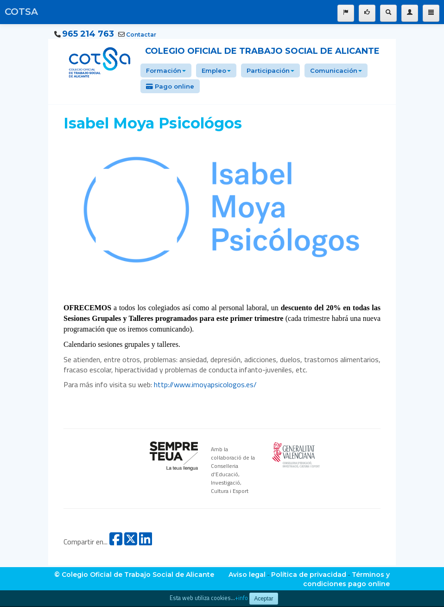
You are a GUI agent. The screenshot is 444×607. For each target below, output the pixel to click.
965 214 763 (88, 34)
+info (241, 598)
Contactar (141, 34)
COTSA (21, 11)
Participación (270, 70)
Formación (166, 70)
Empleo (216, 70)
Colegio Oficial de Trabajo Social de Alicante (262, 51)
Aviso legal (247, 574)
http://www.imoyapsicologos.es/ (205, 384)
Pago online (170, 86)
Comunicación (336, 70)
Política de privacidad (308, 574)
